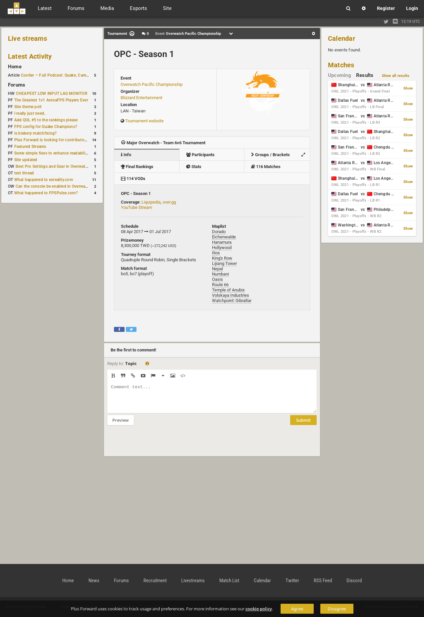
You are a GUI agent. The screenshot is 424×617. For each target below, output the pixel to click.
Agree (297, 609)
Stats (193, 166)
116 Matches (266, 166)
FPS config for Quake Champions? (45, 126)
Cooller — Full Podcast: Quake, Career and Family (66, 75)
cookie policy (258, 609)
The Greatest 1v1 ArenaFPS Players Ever (51, 100)
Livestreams (193, 581)
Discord (354, 581)
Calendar (341, 38)
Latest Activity (30, 56)
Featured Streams (30, 146)
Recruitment (155, 581)
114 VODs (133, 178)
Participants (200, 154)
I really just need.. (30, 113)
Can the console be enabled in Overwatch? (54, 186)
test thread (24, 173)
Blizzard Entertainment (141, 97)
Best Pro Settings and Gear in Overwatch (53, 166)
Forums (16, 85)
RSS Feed (323, 581)
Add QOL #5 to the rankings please (46, 120)
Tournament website (144, 120)
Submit (303, 425)
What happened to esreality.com (43, 179)
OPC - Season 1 (144, 54)
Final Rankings (137, 166)
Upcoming (339, 75)
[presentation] (157, 445)
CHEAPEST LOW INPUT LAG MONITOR (51, 93)
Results (365, 75)
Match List (229, 581)
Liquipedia (151, 202)
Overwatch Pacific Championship (152, 84)
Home (15, 67)
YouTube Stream (136, 207)
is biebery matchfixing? (35, 133)
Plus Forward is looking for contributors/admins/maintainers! (70, 140)
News (93, 581)
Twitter (292, 581)
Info (126, 154)
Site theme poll (28, 106)
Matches (341, 65)
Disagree (337, 609)
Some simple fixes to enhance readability (51, 153)
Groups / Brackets (279, 154)
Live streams (27, 38)
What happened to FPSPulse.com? (46, 193)
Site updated (25, 159)
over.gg (169, 202)
